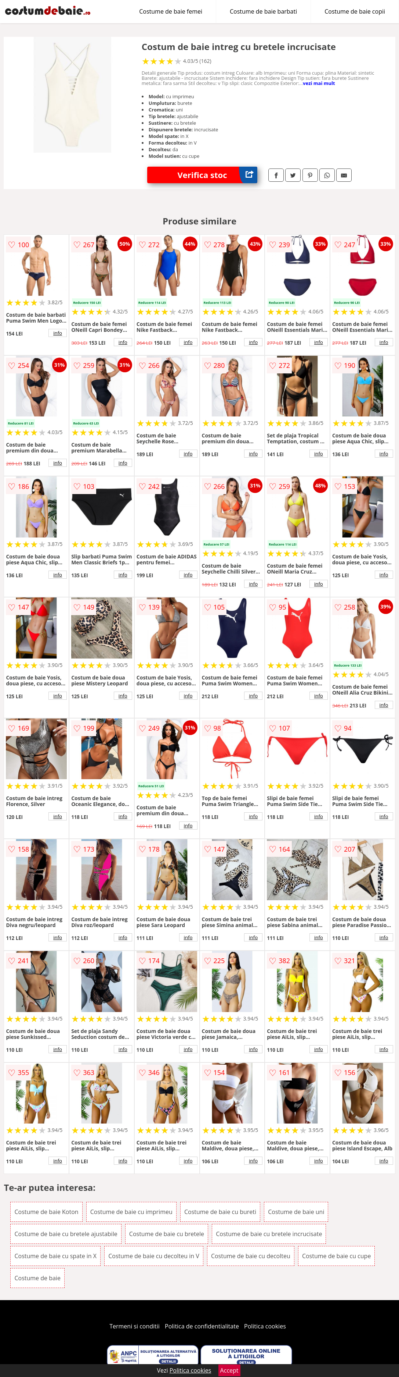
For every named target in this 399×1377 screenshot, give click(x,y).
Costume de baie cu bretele (166, 1234)
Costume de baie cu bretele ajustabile (65, 1234)
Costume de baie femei (170, 11)
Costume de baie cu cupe (336, 1256)
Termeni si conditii (134, 1326)
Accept (229, 1370)
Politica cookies (265, 1326)
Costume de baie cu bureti (220, 1212)
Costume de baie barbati (263, 11)
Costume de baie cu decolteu (250, 1256)
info (57, 333)
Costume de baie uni (296, 1212)
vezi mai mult (319, 83)
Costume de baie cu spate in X (55, 1256)
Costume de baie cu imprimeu (131, 1212)
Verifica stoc (218, 175)
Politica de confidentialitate (202, 1326)
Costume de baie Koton (46, 1212)
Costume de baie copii (354, 11)
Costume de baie (37, 1278)
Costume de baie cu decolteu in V (153, 1256)
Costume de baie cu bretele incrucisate (269, 1234)
